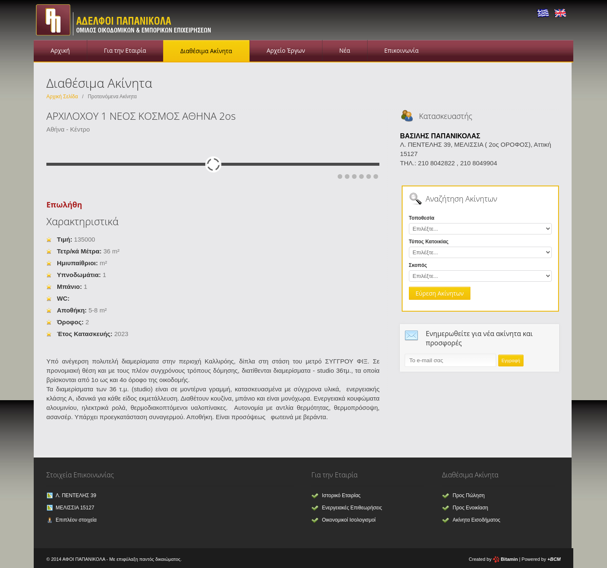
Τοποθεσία (422, 218)
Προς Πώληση (469, 495)
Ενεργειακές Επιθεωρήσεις (352, 508)
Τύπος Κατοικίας (429, 242)
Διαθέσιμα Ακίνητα (206, 51)
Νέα (344, 50)
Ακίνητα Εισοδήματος (476, 520)
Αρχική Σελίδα (62, 97)
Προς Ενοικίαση (470, 508)
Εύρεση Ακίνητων (440, 293)
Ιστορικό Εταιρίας (341, 495)
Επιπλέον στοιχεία (76, 520)
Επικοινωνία (401, 50)
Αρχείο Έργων (286, 50)
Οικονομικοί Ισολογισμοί (349, 520)
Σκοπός (418, 265)
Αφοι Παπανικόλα (126, 19)
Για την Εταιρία (125, 50)
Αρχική (60, 50)
